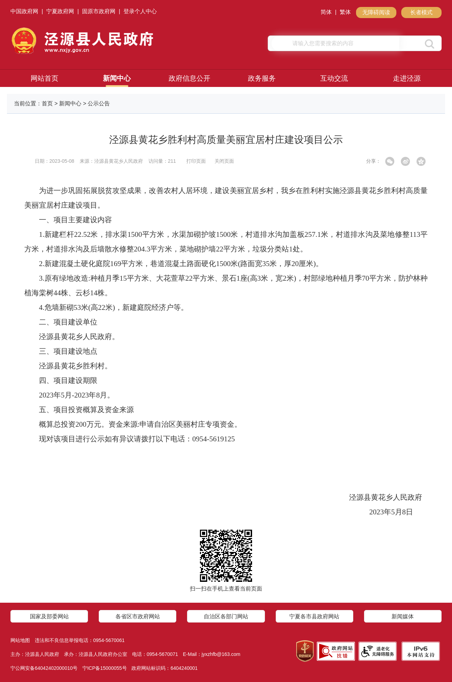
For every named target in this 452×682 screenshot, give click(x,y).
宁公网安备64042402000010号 (44, 668)
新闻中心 (117, 78)
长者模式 (421, 12)
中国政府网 (24, 11)
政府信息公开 (189, 78)
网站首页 (44, 78)
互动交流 (334, 78)
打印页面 (196, 161)
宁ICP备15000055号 (104, 668)
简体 (326, 12)
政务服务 (262, 78)
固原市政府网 (98, 11)
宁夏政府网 (60, 11)
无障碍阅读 (376, 12)
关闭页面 (224, 161)
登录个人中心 (140, 11)
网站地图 (20, 640)
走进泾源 (407, 78)
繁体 (345, 12)
